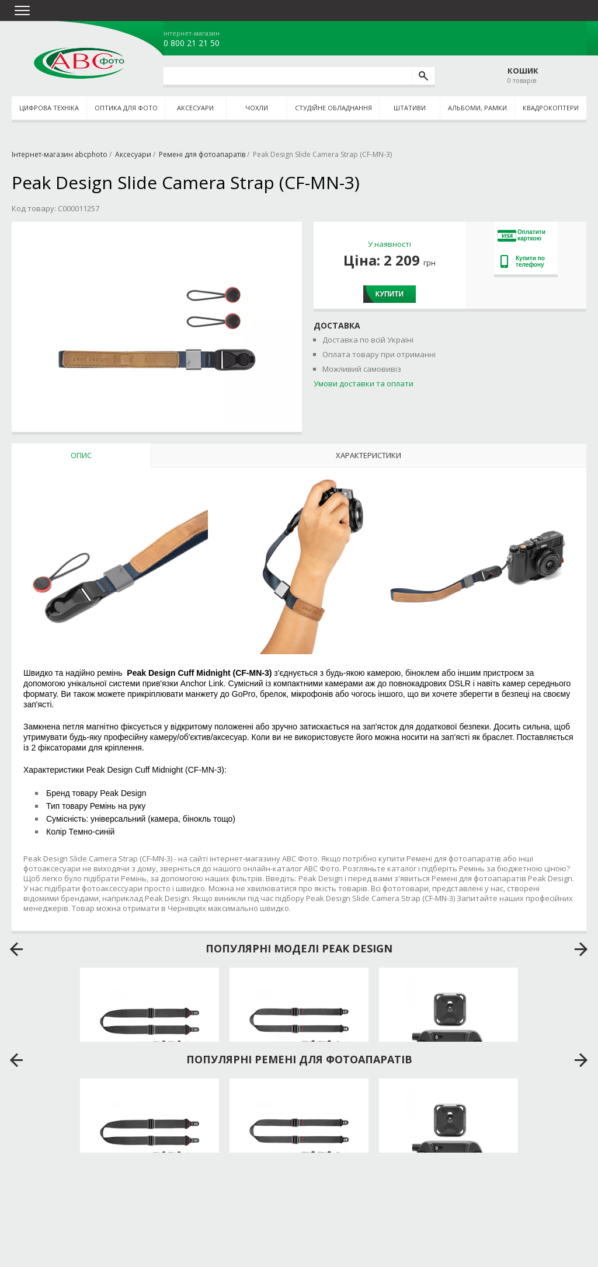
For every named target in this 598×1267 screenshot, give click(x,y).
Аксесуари (195, 107)
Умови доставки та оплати (363, 383)
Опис (81, 455)
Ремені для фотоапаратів (202, 154)
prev (16, 950)
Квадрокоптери (551, 107)
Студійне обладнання (333, 107)
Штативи (410, 107)
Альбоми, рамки (477, 107)
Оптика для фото (126, 107)
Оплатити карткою (521, 235)
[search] (423, 76)
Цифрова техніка (49, 107)
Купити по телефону (522, 261)
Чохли (256, 107)
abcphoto (79, 63)
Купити (390, 294)
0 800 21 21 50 (192, 43)
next (581, 950)
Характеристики (368, 455)
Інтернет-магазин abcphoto (59, 154)
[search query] (287, 76)
